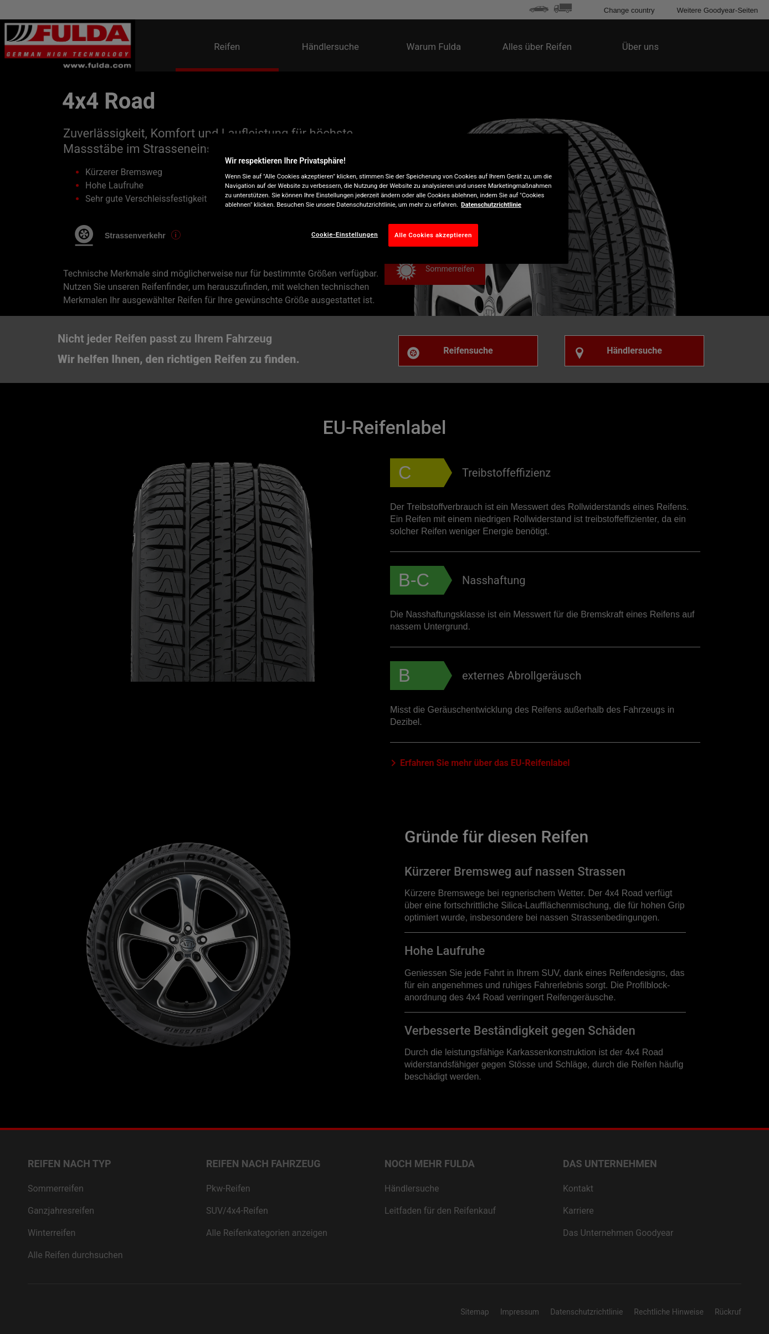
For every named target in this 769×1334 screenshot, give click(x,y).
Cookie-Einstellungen (344, 234)
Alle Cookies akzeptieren (433, 235)
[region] (388, 199)
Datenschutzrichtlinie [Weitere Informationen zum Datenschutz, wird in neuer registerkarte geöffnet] (491, 204)
